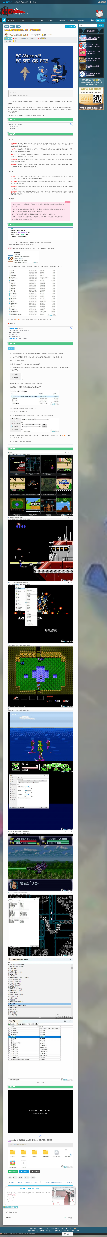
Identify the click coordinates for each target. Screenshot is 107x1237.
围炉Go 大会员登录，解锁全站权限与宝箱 (93, 59)
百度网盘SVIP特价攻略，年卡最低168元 (93, 74)
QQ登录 (34, 2)
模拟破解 (12, 26)
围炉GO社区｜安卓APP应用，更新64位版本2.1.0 (93, 45)
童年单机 (71, 20)
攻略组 (50, 20)
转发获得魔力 (70, 27)
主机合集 (11, 20)
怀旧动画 (21, 20)
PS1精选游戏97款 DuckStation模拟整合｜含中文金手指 (55, 1182)
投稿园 (18, 26)
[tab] (11, 348)
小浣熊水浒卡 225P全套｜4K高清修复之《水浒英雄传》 (25, 1182)
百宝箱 (41, 20)
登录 (14, 1144)
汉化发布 (31, 20)
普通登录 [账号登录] (35, 1171)
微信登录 (25, 2)
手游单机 (62, 20)
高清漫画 (81, 20)
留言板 (96, 80)
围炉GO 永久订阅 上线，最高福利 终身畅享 (93, 38)
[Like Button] (65, 1234)
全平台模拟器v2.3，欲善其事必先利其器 (93, 52)
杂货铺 (6, 26)
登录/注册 (17, 2)
